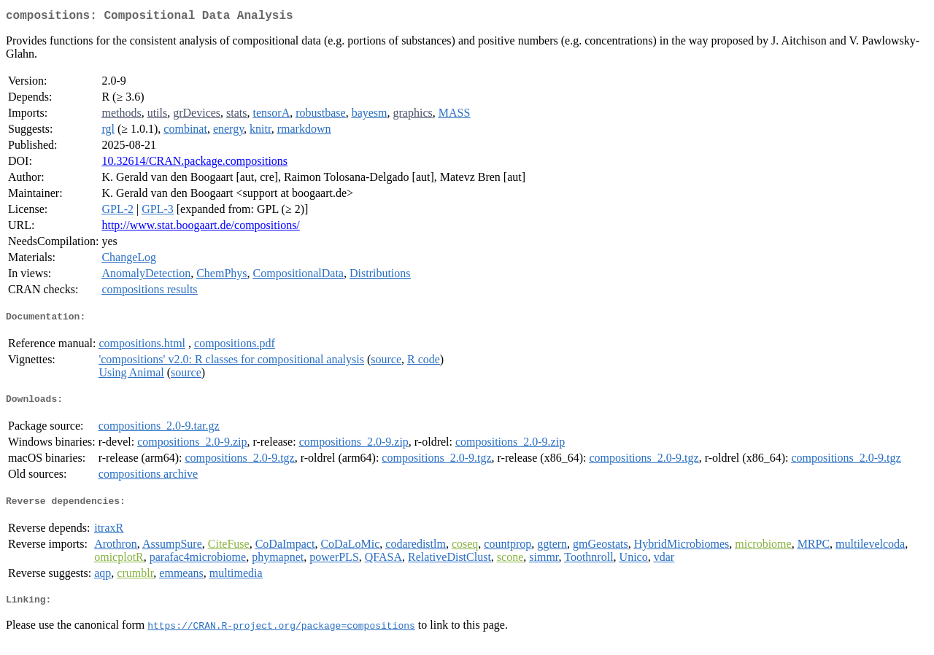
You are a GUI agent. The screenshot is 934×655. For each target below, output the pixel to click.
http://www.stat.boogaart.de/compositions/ (200, 228)
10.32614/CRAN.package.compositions (194, 164)
